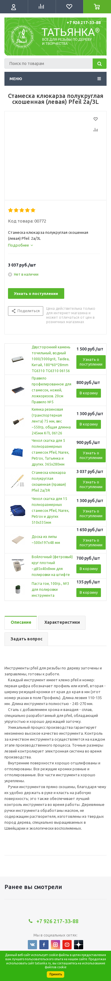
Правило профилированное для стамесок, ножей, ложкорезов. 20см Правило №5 (51, 390)
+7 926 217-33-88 (84, 22)
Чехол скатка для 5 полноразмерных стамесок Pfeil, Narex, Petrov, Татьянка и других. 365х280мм (50, 452)
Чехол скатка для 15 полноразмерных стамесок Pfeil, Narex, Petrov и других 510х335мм (50, 510)
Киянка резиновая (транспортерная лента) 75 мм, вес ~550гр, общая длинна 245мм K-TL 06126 (51, 421)
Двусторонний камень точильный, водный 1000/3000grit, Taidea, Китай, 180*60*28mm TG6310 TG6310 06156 (51, 359)
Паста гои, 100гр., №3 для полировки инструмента (50, 589)
